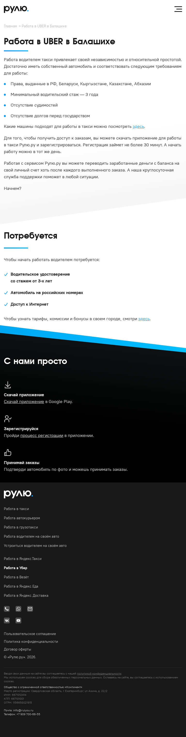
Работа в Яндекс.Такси (23, 558)
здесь (138, 126)
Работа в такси (16, 508)
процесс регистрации (41, 435)
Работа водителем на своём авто (31, 536)
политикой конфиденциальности (99, 673)
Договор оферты (17, 649)
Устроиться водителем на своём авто (35, 545)
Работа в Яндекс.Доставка (26, 595)
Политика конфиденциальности (31, 641)
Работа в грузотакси (21, 527)
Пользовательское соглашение (30, 633)
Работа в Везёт (16, 577)
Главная (10, 26)
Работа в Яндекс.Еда (21, 586)
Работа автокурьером (22, 518)
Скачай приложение (24, 401)
